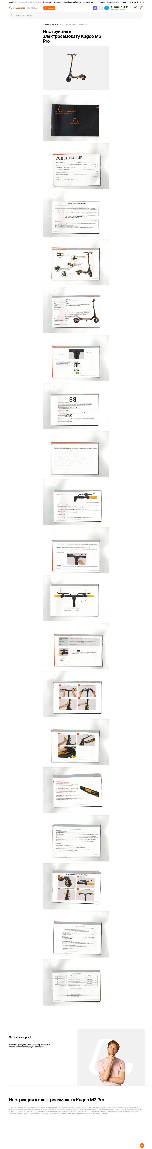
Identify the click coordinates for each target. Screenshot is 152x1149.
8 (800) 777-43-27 (119, 7)
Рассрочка (101, 2)
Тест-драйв (131, 2)
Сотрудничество (89, 2)
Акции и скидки (114, 2)
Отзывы (123, 2)
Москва (25, 2)
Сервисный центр (74, 2)
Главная (46, 24)
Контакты (140, 2)
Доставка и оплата (61, 2)
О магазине (47, 2)
